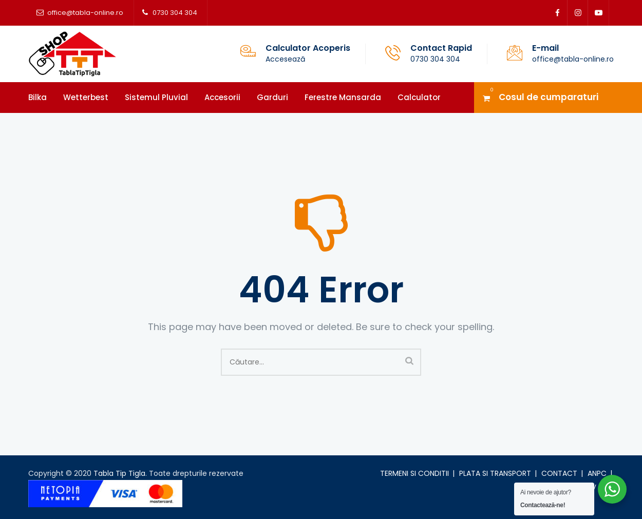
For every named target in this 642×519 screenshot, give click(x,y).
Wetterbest (85, 97)
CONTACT (559, 473)
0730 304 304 (175, 12)
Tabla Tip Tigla (119, 473)
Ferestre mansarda (343, 97)
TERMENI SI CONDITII (414, 473)
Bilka (37, 97)
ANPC (597, 473)
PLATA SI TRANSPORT (495, 473)
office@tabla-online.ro (85, 12)
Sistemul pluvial (156, 97)
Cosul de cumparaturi (548, 97)
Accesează (285, 59)
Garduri (272, 97)
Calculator (419, 97)
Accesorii (222, 97)
